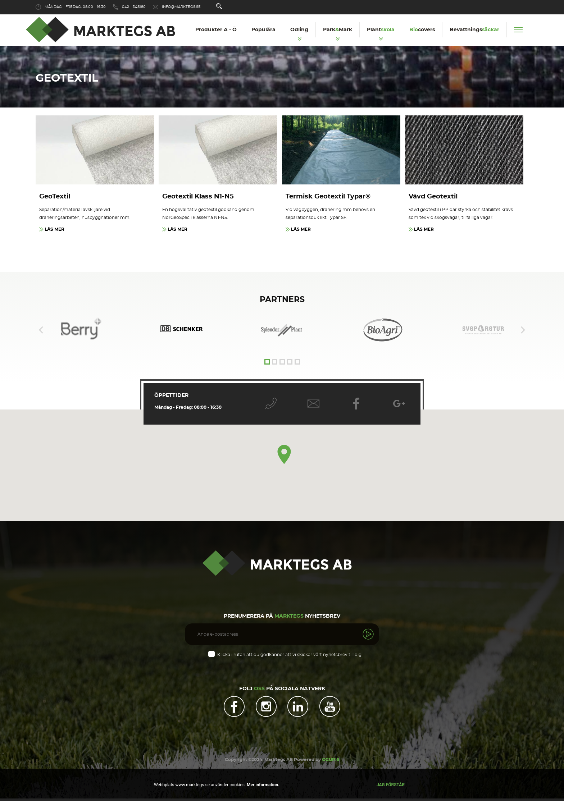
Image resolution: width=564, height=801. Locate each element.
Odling (299, 29)
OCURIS (331, 762)
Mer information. (262, 784)
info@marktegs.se (181, 7)
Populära (263, 29)
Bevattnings (474, 29)
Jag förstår (391, 784)
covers (422, 29)
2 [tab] (274, 362)
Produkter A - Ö (216, 29)
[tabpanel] (282, 330)
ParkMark (337, 29)
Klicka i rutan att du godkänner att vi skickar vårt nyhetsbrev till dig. (290, 655)
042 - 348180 (134, 7)
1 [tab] (267, 362)
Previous (41, 330)
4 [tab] (289, 362)
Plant (381, 29)
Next (523, 330)
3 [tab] (282, 362)
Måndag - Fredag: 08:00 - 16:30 (75, 7)
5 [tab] (297, 362)
